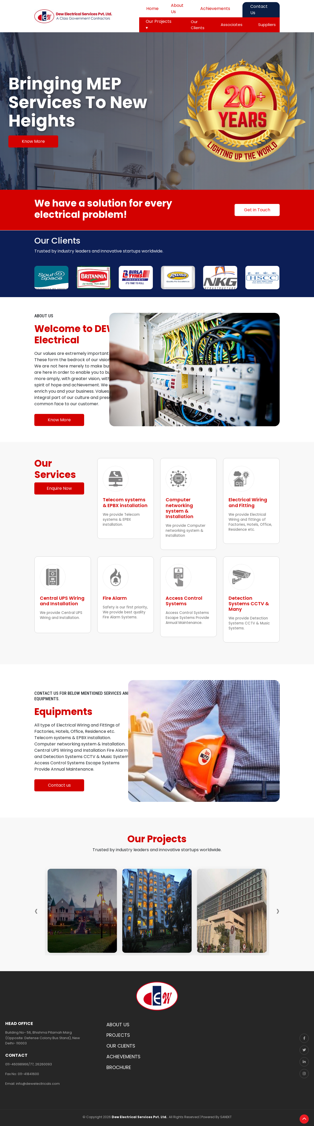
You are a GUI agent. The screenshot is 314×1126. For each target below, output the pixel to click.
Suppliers (267, 24)
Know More (33, 141)
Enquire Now (59, 488)
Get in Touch (257, 210)
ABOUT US (117, 1021)
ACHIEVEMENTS (123, 1053)
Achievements (215, 9)
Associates (231, 24)
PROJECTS (118, 1032)
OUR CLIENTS (120, 1043)
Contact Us (259, 9)
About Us (177, 8)
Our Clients (197, 24)
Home (152, 9)
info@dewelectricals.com (38, 1080)
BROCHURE (118, 1064)
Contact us (59, 782)
